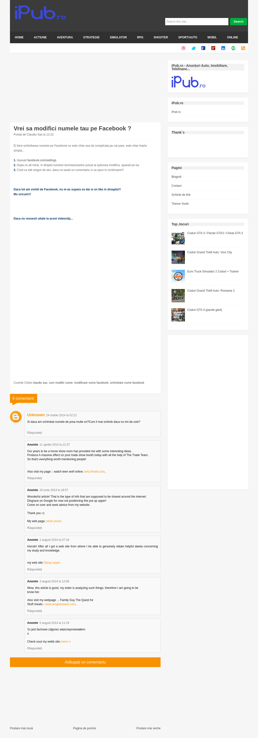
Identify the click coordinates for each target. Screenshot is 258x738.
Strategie (91, 37)
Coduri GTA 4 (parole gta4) (204, 310)
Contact (176, 185)
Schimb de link (181, 194)
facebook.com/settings (41, 160)
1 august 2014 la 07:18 (54, 540)
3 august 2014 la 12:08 (54, 581)
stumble (233, 48)
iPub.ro (176, 112)
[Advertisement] (46, 90)
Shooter (161, 37)
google (213, 48)
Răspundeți (34, 432)
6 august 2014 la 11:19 (54, 623)
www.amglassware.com (60, 604)
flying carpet (52, 562)
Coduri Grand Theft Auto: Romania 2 (211, 290)
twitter (193, 48)
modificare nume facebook (91, 382)
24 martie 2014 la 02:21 (61, 415)
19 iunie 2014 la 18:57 (54, 490)
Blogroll (176, 176)
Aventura (65, 37)
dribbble (183, 48)
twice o (65, 641)
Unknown (36, 415)
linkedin (223, 48)
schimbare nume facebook (127, 382)
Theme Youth (180, 203)
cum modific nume (60, 382)
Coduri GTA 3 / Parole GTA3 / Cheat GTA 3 (215, 233)
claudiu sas (40, 382)
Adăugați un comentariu (85, 662)
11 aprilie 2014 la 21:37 (55, 444)
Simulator (118, 37)
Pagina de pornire (84, 728)
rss (243, 48)
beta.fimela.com (94, 471)
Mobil (212, 37)
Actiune (40, 37)
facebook (203, 48)
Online (232, 37)
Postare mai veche (149, 728)
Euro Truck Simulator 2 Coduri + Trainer (213, 271)
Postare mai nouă (21, 728)
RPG (140, 37)
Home (19, 37)
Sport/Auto (187, 37)
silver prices (53, 521)
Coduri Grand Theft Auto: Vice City (209, 252)
